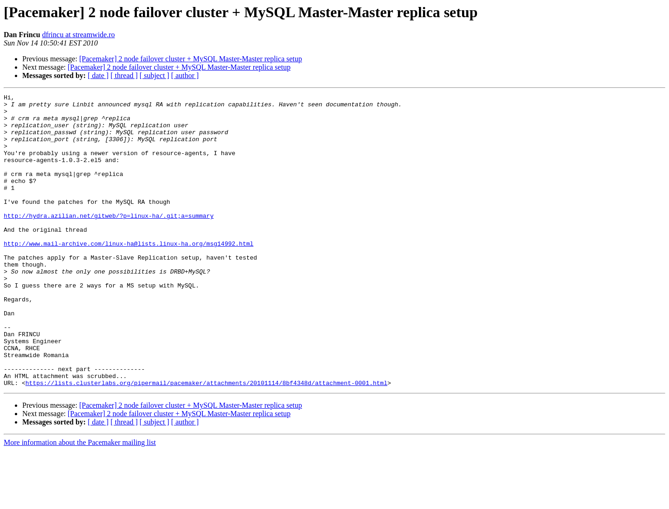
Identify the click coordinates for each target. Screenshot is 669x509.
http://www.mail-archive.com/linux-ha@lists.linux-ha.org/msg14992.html (128, 274)
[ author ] (185, 75)
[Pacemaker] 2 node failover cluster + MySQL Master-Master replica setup (190, 59)
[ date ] (98, 75)
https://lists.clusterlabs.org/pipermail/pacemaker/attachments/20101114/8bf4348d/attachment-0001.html (206, 441)
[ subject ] (154, 75)
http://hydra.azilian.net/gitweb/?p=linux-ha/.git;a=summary (108, 240)
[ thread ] (124, 75)
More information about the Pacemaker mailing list (80, 501)
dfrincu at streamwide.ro (78, 35)
